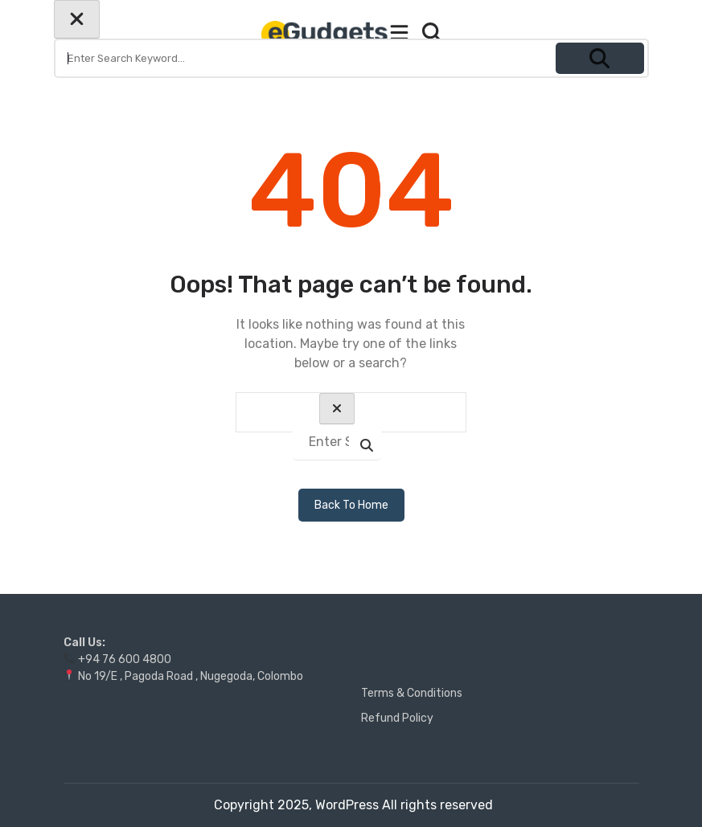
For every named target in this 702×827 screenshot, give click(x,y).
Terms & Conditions (411, 693)
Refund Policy (397, 718)
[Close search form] (77, 19)
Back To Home (351, 505)
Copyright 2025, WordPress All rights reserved (353, 805)
